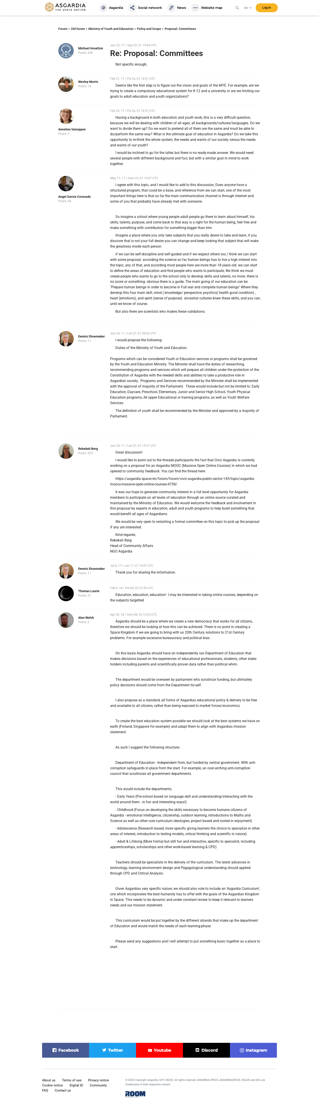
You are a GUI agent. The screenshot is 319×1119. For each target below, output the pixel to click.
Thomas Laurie (88, 591)
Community (98, 1085)
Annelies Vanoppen (72, 129)
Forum (62, 29)
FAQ (45, 1090)
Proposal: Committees (180, 29)
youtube (162, 1050)
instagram (256, 1050)
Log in (266, 8)
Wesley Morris (88, 81)
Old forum (78, 29)
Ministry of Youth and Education (110, 29)
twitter (115, 1050)
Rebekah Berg (88, 448)
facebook (68, 1050)
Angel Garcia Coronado (74, 196)
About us (48, 1080)
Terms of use (72, 1080)
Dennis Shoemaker (91, 336)
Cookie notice (52, 1085)
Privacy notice (98, 1080)
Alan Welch (86, 617)
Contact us (63, 1090)
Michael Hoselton (90, 48)
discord (209, 1050)
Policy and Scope (149, 29)
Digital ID (76, 1085)
